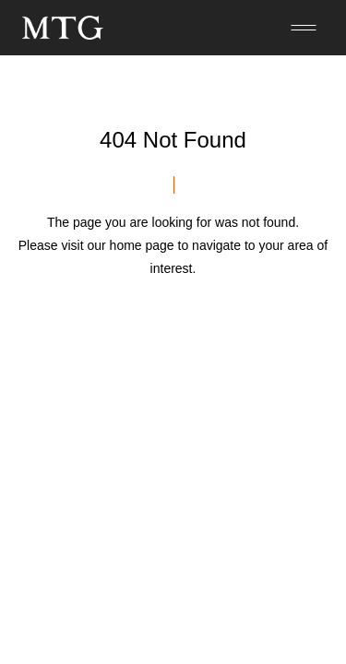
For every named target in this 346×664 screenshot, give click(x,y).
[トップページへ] (62, 28)
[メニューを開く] (303, 27)
